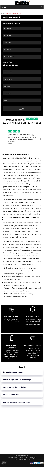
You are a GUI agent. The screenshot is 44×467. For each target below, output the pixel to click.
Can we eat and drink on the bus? (15, 387)
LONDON (22, 457)
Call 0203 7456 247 (22, 4)
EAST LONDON (29, 457)
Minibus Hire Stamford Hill (13, 13)
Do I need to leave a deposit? (13, 372)
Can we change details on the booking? (17, 380)
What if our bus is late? (11, 395)
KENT (35, 457)
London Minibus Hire (18, 189)
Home (3, 13)
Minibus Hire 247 (11, 457)
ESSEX (18, 457)
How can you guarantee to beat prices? (17, 402)
